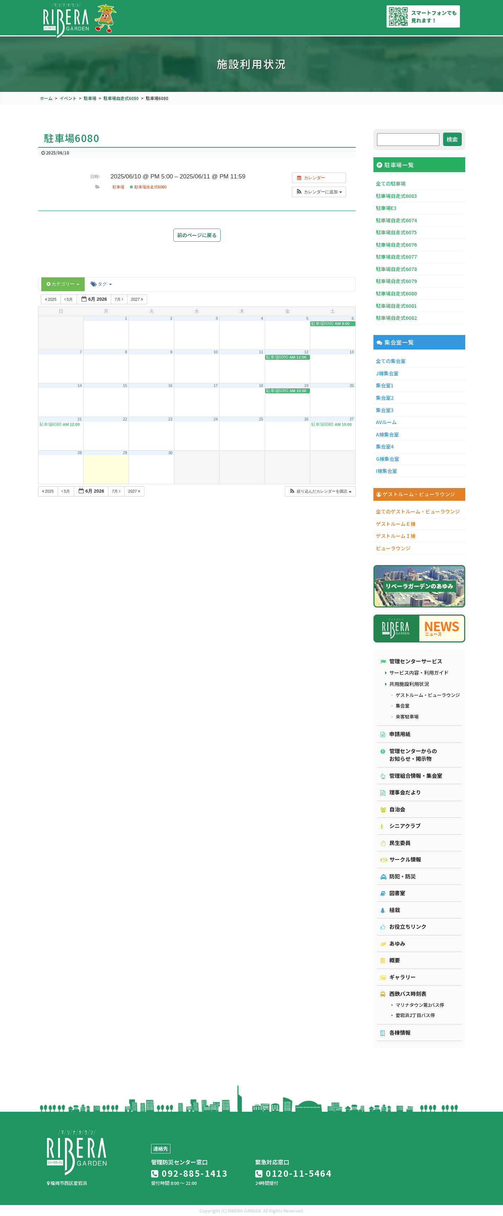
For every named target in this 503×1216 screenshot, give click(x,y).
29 (125, 453)
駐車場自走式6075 (396, 232)
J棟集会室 (387, 373)
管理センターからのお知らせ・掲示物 (409, 755)
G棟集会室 (387, 458)
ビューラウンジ (393, 548)
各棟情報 (396, 1032)
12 (306, 352)
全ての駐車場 (391, 183)
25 (261, 419)
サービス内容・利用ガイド (419, 672)
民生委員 (396, 842)
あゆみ (393, 943)
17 (216, 385)
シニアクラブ (401, 825)
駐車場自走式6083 (396, 195)
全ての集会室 (391, 360)
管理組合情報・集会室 (411, 775)
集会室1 (385, 385)
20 (351, 385)
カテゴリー (63, 284)
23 (170, 419)
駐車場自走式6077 (396, 256)
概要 (390, 960)
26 (306, 419)
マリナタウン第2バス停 (420, 1004)
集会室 (402, 705)
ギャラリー (398, 977)
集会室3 (385, 409)
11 (261, 352)
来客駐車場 (407, 716)
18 (261, 385)
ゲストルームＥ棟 (395, 523)
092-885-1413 (189, 1173)
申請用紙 (396, 734)
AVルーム (386, 421)
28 (80, 453)
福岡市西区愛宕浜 (67, 1183)
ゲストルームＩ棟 (395, 535)
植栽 (390, 910)
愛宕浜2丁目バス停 (415, 1015)
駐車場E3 (386, 207)
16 (170, 385)
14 (80, 385)
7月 (119, 299)
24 (216, 419)
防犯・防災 (398, 876)
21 (80, 419)
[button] (319, 192)
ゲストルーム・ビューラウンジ (428, 695)
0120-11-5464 (293, 1173)
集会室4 (385, 446)
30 (170, 453)
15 (125, 385)
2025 (51, 299)
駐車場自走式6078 (396, 268)
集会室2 (385, 397)
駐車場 (118, 187)
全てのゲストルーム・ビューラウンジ (418, 511)
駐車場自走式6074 (396, 220)
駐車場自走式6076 (396, 244)
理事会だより (401, 792)
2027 (137, 299)
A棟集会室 (387, 434)
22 (125, 419)
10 (216, 352)
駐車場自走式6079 (396, 280)
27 (351, 419)
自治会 (393, 809)
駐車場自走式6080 (148, 187)
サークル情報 (401, 859)
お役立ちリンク (403, 926)
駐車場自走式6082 (396, 317)
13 (351, 352)
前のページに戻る (197, 235)
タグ (101, 284)
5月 (69, 299)
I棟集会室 (386, 470)
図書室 (393, 893)
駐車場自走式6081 (396, 305)
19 (306, 385)
